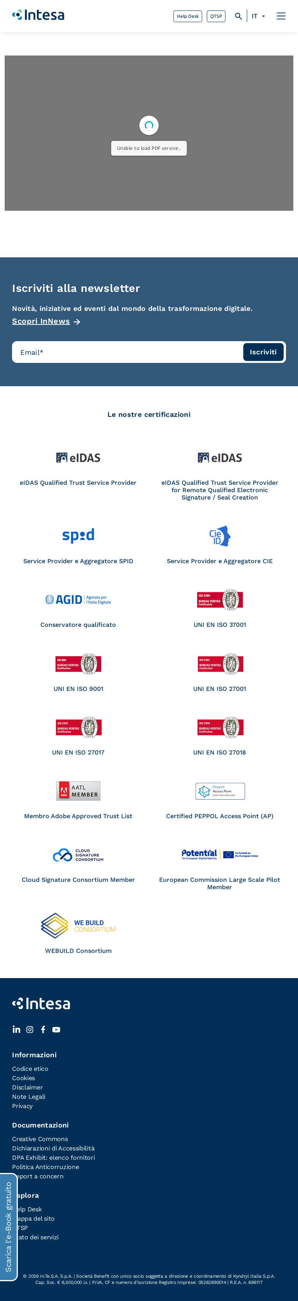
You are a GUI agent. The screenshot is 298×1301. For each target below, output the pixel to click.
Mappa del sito (33, 1218)
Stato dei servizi (35, 1237)
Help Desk (188, 16)
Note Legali (28, 1096)
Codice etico (30, 1068)
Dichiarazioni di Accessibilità (53, 1148)
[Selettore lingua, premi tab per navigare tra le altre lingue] (259, 16)
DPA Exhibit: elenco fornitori (53, 1157)
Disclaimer (27, 1087)
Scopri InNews (41, 321)
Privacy (22, 1106)
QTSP (216, 16)
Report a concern (37, 1176)
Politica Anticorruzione (45, 1167)
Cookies (23, 1078)
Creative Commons (40, 1139)
